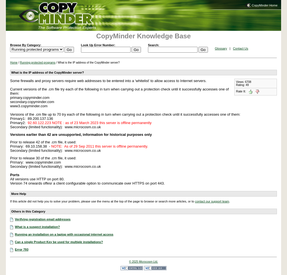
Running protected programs (37, 62)
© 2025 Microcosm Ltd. (143, 261)
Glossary (221, 48)
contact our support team (212, 201)
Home (14, 62)
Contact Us (240, 48)
